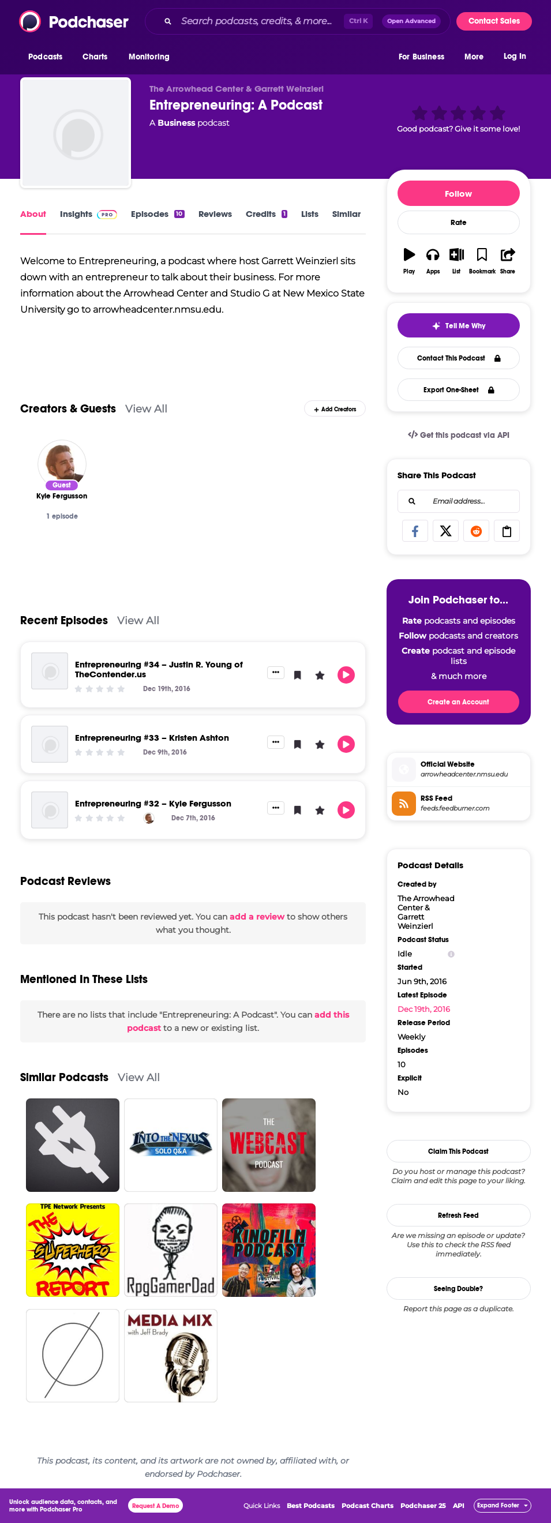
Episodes (157, 213)
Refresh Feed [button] (458, 1215)
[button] (48, 57)
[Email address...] (458, 501)
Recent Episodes (64, 620)
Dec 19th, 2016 (424, 1009)
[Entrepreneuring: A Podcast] (76, 133)
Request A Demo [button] (155, 1506)
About (33, 213)
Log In (515, 56)
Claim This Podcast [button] (458, 1151)
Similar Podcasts (64, 1077)
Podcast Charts (367, 1506)
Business (176, 123)
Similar (346, 213)
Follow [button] (458, 193)
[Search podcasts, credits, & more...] (260, 21)
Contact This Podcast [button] (459, 358)
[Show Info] (451, 954)
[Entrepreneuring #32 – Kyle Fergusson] (49, 809)
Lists (309, 213)
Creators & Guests (68, 409)
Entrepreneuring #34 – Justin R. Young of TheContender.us (159, 669)
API (458, 1506)
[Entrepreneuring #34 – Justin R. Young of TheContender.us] (49, 670)
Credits (266, 213)
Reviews (215, 213)
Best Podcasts (311, 1506)
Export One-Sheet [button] (458, 390)
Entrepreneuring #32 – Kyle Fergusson (153, 803)
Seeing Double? (458, 1289)
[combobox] (298, 21)
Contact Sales (494, 21)
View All (146, 409)
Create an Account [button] (458, 702)
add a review (257, 916)
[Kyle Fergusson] (62, 464)
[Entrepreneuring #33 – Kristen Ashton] (49, 744)
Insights (88, 213)
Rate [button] (459, 222)
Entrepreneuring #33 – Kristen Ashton (152, 737)
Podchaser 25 (423, 1506)
